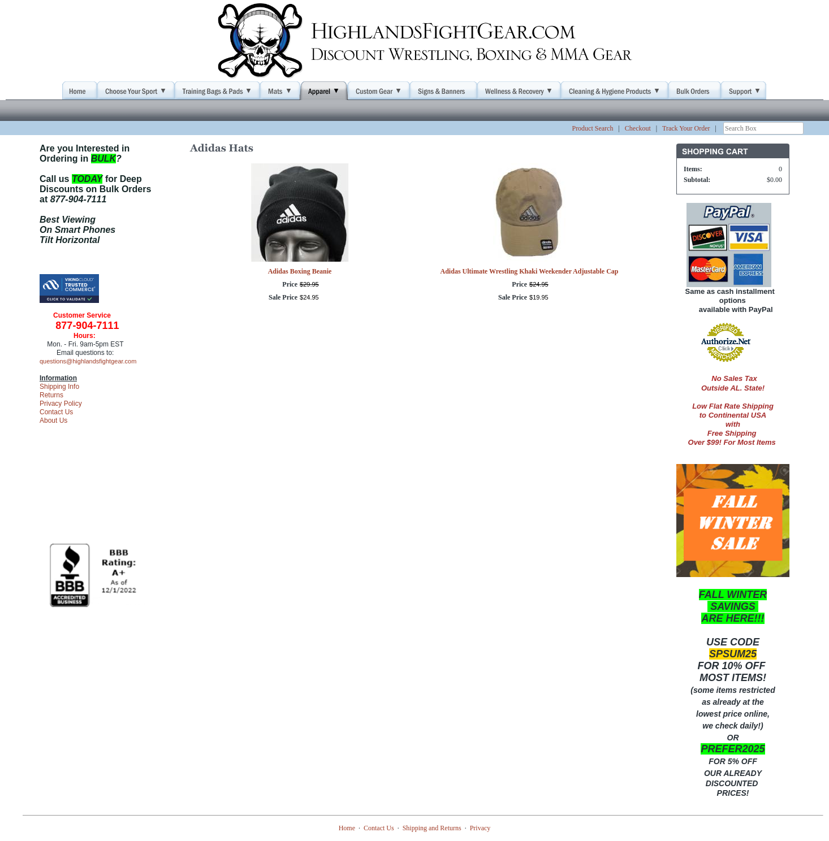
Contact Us (56, 412)
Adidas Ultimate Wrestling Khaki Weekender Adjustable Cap (530, 271)
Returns (51, 395)
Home (347, 828)
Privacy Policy (61, 404)
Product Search (592, 128)
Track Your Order (686, 128)
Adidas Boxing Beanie (300, 271)
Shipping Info (59, 387)
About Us (53, 420)
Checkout (638, 128)
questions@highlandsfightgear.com (88, 361)
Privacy (480, 828)
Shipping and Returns (432, 828)
